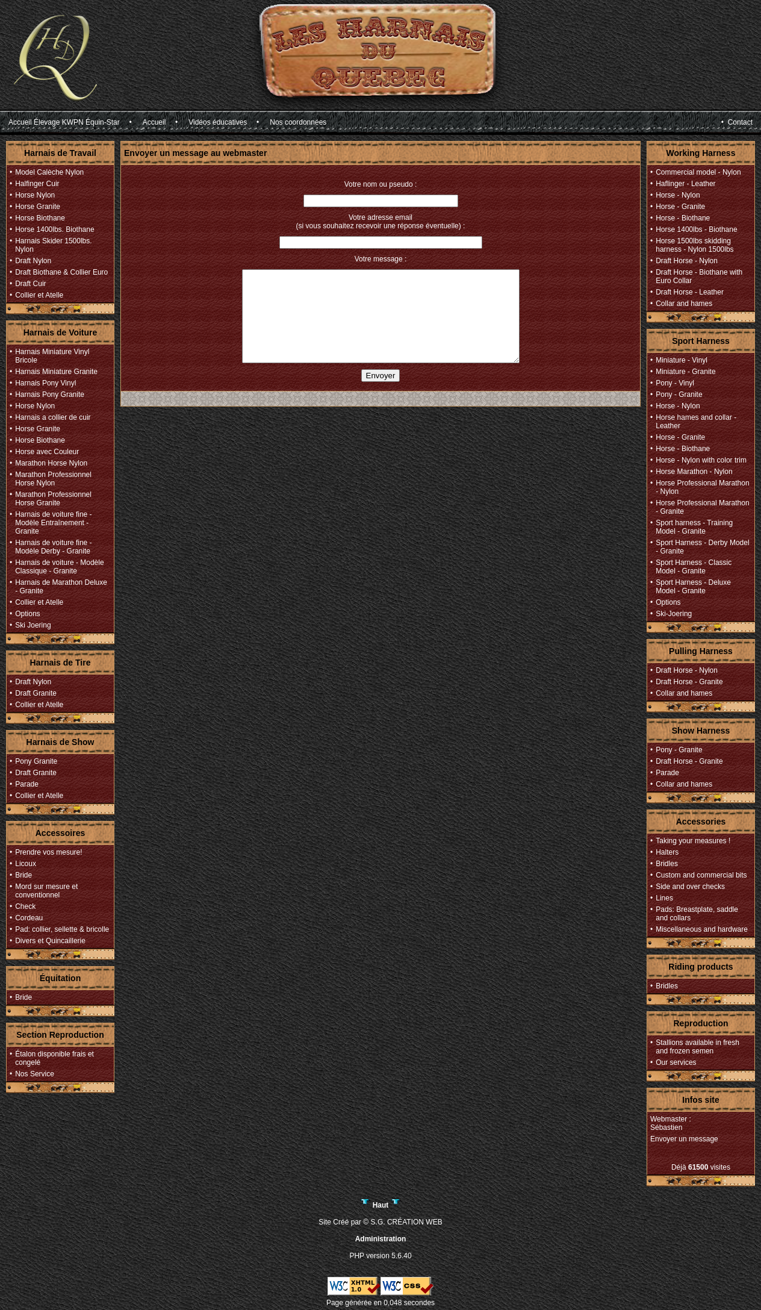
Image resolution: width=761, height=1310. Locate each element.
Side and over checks (690, 886)
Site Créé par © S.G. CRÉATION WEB (380, 1222)
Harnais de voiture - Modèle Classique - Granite (59, 566)
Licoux (25, 863)
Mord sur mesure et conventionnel (46, 890)
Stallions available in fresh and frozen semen (697, 1046)
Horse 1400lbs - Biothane (696, 229)
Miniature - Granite (685, 371)
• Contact (737, 122)
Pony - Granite (679, 394)
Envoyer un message (684, 1139)
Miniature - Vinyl (681, 360)
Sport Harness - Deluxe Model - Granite (693, 586)
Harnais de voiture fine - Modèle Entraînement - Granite (53, 522)
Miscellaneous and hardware (702, 929)
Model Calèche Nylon (49, 172)
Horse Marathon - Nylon (694, 471)
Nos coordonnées (298, 122)
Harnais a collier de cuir (52, 417)
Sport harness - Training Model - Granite (694, 527)
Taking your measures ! (693, 841)
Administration (380, 1239)
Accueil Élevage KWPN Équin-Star (64, 122)
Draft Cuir (30, 283)
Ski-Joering (674, 614)
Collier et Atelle (39, 295)
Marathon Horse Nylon (51, 463)
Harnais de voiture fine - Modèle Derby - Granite (53, 546)
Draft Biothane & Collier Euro (61, 272)
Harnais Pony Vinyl (45, 383)
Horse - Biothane (683, 218)
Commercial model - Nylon (698, 172)
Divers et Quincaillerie (50, 941)
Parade (27, 784)
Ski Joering (33, 625)
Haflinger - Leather (685, 183)
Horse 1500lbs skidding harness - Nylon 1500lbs (694, 245)
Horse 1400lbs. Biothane (54, 229)
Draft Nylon (33, 261)
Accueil (154, 122)
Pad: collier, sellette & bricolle (62, 929)
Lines (664, 898)
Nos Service (34, 1074)
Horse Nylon (35, 195)
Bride (23, 875)
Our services (676, 1062)
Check (25, 906)
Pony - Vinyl (675, 383)
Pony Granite (36, 761)
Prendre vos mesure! (48, 852)
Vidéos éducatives (217, 122)
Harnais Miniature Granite (56, 371)
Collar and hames (684, 303)
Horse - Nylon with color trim (701, 460)
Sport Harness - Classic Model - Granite (693, 566)
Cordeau (29, 918)
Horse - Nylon (678, 195)
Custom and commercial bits (701, 875)
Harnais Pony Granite (49, 394)
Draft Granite (36, 693)
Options (27, 614)
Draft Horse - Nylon (687, 261)
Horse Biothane (40, 218)
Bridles (667, 863)
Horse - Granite (680, 206)
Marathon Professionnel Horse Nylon (53, 478)
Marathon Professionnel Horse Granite (53, 498)
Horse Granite (37, 206)
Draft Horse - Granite (689, 682)
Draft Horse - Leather (690, 292)
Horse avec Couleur (47, 452)
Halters (667, 852)
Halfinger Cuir (37, 183)
